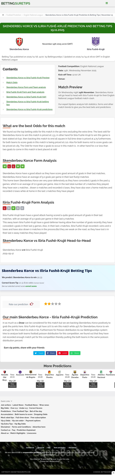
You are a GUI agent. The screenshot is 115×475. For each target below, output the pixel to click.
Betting (15, 3)
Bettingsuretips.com (22, 472)
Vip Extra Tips (7, 424)
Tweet (39, 353)
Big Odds (5, 408)
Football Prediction (13, 15)
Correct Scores (35, 408)
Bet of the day (36, 411)
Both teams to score (23, 414)
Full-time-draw (22, 417)
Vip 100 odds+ (18, 421)
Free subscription (38, 417)
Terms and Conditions (21, 427)
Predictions (6, 411)
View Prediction (12, 385)
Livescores (31, 433)
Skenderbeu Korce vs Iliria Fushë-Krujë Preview (28, 78)
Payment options (33, 421)
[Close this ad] (113, 473)
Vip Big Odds (20, 424)
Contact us (5, 430)
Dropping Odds (40, 414)
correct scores (31, 286)
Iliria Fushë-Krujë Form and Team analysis (25, 92)
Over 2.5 (14, 408)
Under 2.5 (23, 408)
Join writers (6, 405)
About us (5, 433)
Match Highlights (17, 433)
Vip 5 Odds (5, 421)
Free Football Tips (20, 411)
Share (51, 353)
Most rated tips (7, 417)
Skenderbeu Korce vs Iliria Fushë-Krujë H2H (26, 97)
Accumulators (7, 414)
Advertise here (39, 427)
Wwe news (44, 405)
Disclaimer (5, 427)
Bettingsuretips (55, 56)
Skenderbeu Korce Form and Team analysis (26, 87)
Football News (31, 405)
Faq (13, 430)
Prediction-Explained (26, 430)
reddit (63, 353)
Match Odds (11, 82)
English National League (33, 15)
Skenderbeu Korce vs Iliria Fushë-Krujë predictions (29, 109)
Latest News (18, 405)
